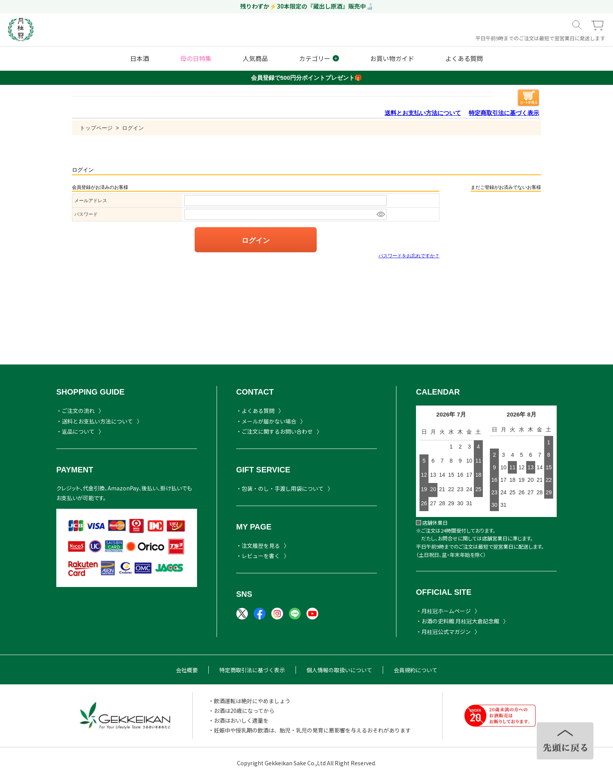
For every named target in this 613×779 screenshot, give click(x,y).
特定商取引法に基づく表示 (504, 112)
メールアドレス (90, 200)
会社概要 (187, 670)
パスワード (86, 214)
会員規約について (415, 670)
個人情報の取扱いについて (339, 670)
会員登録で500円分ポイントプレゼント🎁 (306, 77)
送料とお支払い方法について (423, 112)
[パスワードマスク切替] (380, 214)
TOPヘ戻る (565, 740)
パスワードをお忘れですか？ (408, 255)
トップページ (96, 128)
